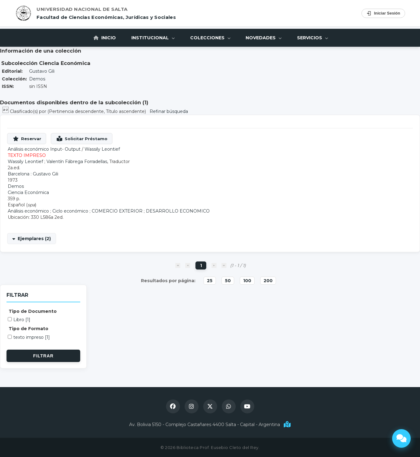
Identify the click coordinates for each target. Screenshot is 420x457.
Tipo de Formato (28, 328)
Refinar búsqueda (169, 111)
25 (209, 280)
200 (268, 280)
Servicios (312, 38)
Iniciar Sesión (383, 13)
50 (228, 280)
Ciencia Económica (28, 192)
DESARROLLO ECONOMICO (178, 211)
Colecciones (210, 38)
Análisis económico (28, 211)
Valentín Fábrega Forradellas (76, 161)
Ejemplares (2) (34, 238)
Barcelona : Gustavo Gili (33, 174)
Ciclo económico (70, 211)
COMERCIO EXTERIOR (117, 211)
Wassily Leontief (102, 149)
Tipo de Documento (33, 311)
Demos (37, 79)
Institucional (153, 38)
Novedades (264, 38)
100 (247, 280)
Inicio (105, 38)
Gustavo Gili (42, 71)
